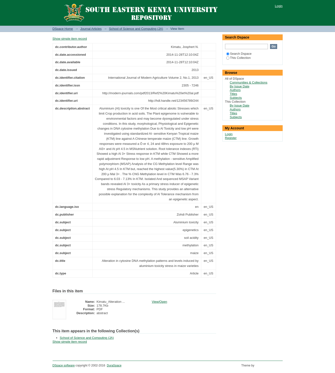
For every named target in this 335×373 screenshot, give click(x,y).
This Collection (238, 58)
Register (231, 138)
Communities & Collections (248, 82)
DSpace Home (63, 29)
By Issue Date (239, 86)
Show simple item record (70, 38)
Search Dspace (239, 53)
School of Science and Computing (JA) (136, 29)
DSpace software (64, 365)
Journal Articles (90, 29)
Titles (233, 94)
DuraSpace (114, 365)
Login (279, 6)
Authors (235, 90)
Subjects (236, 98)
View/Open (159, 301)
